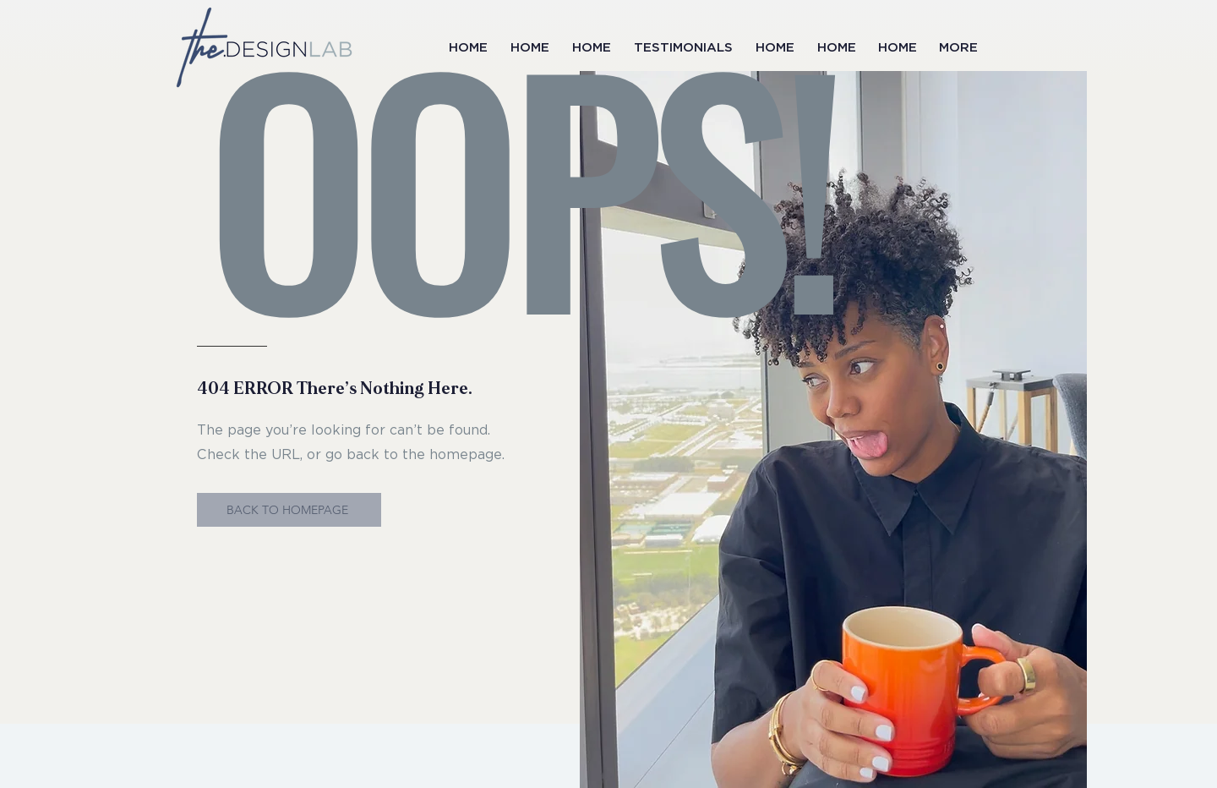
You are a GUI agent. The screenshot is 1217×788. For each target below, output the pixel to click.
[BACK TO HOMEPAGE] (289, 510)
